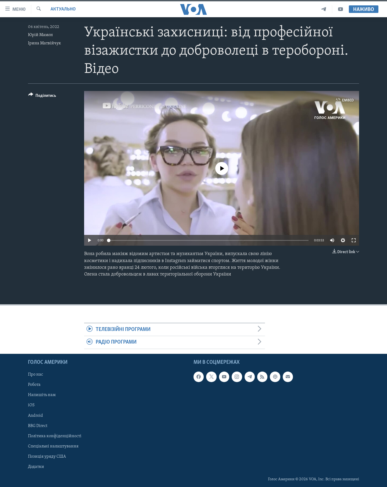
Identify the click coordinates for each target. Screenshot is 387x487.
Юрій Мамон (40, 35)
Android (35, 415)
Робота (34, 385)
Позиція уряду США (47, 456)
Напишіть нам (42, 395)
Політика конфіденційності (54, 436)
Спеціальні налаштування (53, 446)
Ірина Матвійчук (44, 43)
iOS (31, 405)
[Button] (42, 96)
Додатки (36, 467)
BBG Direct (37, 426)
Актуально (63, 9)
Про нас (35, 374)
